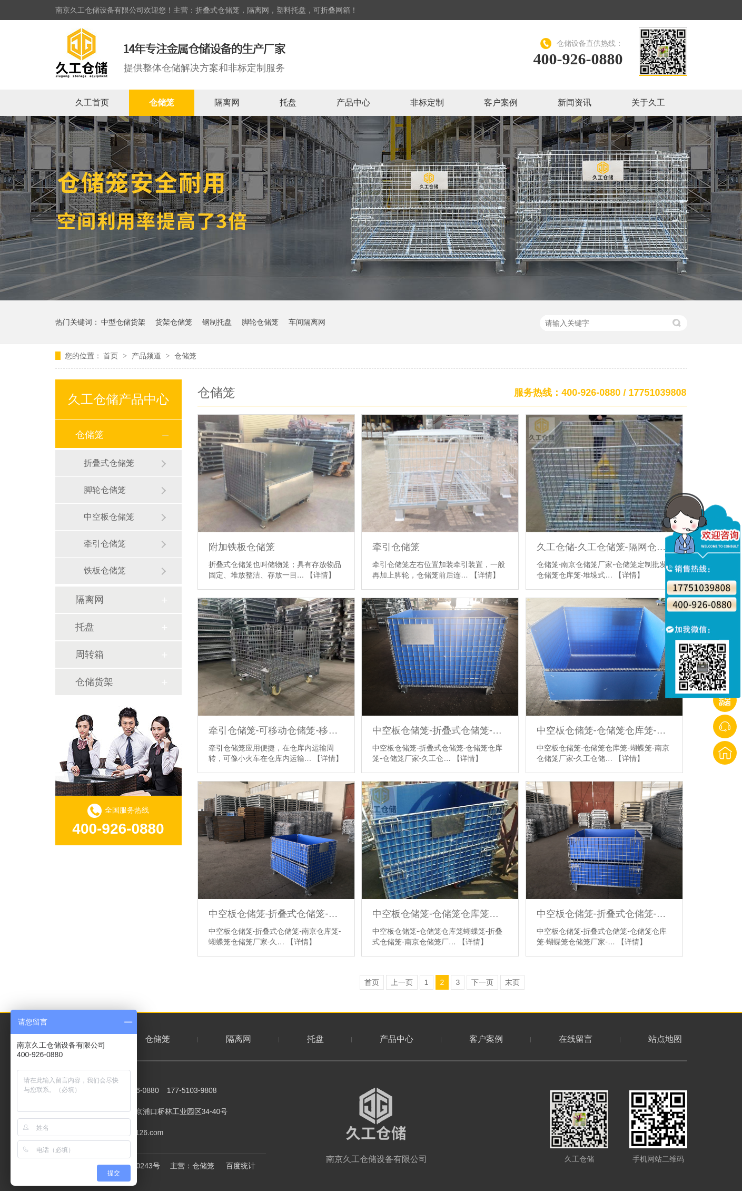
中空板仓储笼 (109, 516)
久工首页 (92, 102)
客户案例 (501, 102)
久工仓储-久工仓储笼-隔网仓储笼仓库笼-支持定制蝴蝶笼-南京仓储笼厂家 (604, 547)
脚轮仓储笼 (260, 322)
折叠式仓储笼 (109, 462)
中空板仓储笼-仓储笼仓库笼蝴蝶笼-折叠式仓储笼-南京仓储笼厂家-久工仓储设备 (440, 914)
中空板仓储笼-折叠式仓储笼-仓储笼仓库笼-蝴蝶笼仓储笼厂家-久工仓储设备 (604, 914)
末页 (512, 982)
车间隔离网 (307, 322)
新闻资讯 (574, 102)
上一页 (402, 982)
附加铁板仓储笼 (242, 547)
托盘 (288, 102)
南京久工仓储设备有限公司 (376, 1126)
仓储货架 (94, 682)
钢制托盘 (217, 322)
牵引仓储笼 (396, 547)
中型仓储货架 (123, 322)
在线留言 (575, 1038)
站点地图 (665, 1038)
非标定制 (427, 102)
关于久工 (648, 102)
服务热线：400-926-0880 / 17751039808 (600, 392)
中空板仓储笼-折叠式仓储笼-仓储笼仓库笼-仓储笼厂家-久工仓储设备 (440, 730)
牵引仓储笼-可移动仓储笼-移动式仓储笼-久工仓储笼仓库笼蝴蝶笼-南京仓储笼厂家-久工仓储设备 (276, 730)
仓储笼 (161, 102)
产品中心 (353, 102)
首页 (111, 356)
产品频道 (147, 356)
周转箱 (89, 654)
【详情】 (320, 575)
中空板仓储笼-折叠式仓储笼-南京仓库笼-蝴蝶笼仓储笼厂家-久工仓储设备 (276, 914)
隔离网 (227, 102)
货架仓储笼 (173, 322)
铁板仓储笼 (105, 570)
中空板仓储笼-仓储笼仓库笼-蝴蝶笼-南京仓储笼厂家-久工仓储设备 (604, 730)
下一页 (482, 982)
